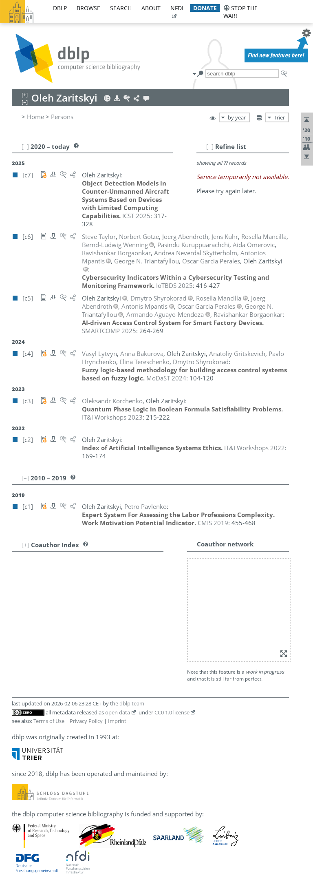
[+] (25, 545)
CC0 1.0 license (172, 712)
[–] (210, 146)
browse (88, 8)
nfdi (176, 8)
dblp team (131, 703)
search (121, 8)
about (151, 8)
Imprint (117, 721)
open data (117, 712)
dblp (60, 8)
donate (205, 8)
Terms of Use (48, 721)
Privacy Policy (86, 721)
